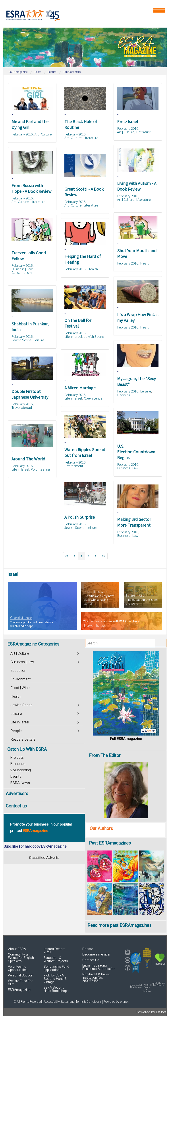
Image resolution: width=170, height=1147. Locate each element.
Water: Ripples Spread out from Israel (84, 452)
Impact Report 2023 (54, 950)
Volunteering (40, 469)
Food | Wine (20, 688)
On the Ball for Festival (77, 323)
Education (18, 670)
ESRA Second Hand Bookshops (56, 989)
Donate (87, 948)
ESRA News (20, 783)
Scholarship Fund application (56, 968)
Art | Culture (43, 134)
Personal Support (20, 975)
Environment (73, 465)
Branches (17, 763)
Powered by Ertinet (151, 1012)
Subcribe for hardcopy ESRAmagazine (35, 846)
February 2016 (22, 134)
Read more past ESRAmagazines (119, 925)
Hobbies (123, 394)
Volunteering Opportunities (17, 968)
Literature (90, 137)
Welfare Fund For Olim (20, 982)
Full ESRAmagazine (126, 739)
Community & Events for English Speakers (21, 957)
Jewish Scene (94, 336)
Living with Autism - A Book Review (136, 186)
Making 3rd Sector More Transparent (134, 522)
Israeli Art (135, 595)
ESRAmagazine (19, 989)
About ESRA (17, 948)
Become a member (96, 954)
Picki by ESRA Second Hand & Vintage (55, 978)
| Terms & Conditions (87, 1001)
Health (145, 263)
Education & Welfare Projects (56, 959)
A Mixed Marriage (80, 388)
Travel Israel (94, 625)
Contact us (16, 806)
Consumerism (22, 272)
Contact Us (90, 959)
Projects (17, 757)
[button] (136, 963)
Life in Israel (73, 336)
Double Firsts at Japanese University (30, 394)
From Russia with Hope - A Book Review (31, 188)
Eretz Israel (127, 121)
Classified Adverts (44, 857)
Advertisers (17, 793)
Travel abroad (22, 407)
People (16, 731)
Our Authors (101, 828)
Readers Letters (22, 739)
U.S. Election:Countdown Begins (136, 451)
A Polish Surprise (79, 517)
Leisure (38, 340)
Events (15, 776)
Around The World (28, 459)
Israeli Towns (95, 591)
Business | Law (22, 269)
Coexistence (93, 398)
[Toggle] (78, 652)
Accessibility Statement (59, 1001)
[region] (85, 47)
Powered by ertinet (115, 1001)
